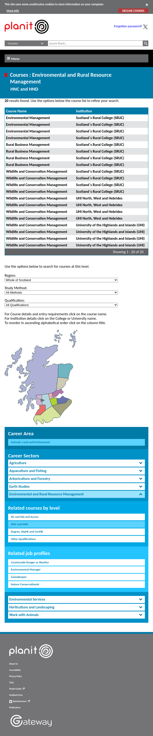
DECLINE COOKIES (133, 10)
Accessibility (15, 670)
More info (12, 10)
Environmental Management (28, 118)
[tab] (76, 463)
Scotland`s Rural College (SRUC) (100, 118)
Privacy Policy (15, 676)
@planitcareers (19, 701)
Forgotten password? (128, 26)
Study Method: (16, 288)
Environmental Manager (26, 569)
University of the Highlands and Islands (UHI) (110, 225)
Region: (10, 275)
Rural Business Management (28, 144)
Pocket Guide (17, 688)
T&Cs (11, 682)
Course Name (16, 111)
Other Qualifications (23, 539)
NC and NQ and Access (24, 516)
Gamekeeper (19, 577)
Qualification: (15, 300)
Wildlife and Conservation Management (36, 171)
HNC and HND (19, 524)
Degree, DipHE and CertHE (27, 531)
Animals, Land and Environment (30, 442)
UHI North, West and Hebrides (99, 198)
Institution (84, 111)
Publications (14, 707)
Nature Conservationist (25, 584)
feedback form (16, 695)
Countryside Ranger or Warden (30, 562)
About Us (13, 663)
